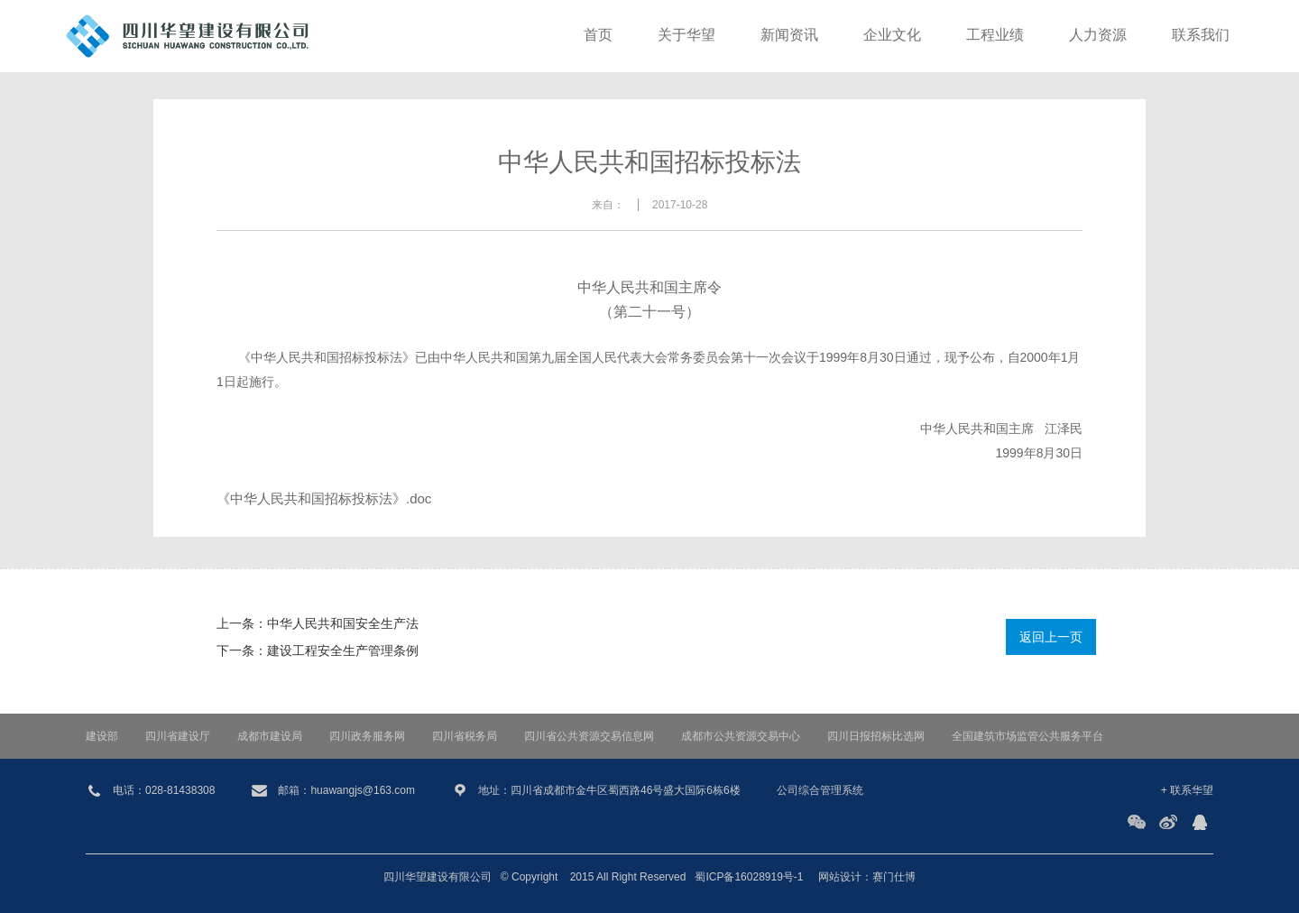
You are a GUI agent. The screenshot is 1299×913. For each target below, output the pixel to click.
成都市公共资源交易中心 (740, 736)
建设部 (102, 736)
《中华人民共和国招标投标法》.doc (323, 498)
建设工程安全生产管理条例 (343, 650)
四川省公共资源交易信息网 (589, 736)
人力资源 (1098, 35)
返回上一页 (1050, 637)
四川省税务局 (464, 736)
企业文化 (892, 35)
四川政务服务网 (367, 736)
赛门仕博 (894, 877)
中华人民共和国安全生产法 (343, 623)
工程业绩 (995, 35)
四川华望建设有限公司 (437, 877)
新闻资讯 (789, 35)
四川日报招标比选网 (876, 736)
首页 (598, 35)
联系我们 (1201, 35)
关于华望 (686, 35)
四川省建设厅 (177, 736)
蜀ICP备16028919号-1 (749, 877)
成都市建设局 (269, 736)
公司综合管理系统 (820, 790)
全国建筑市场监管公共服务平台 (1027, 736)
